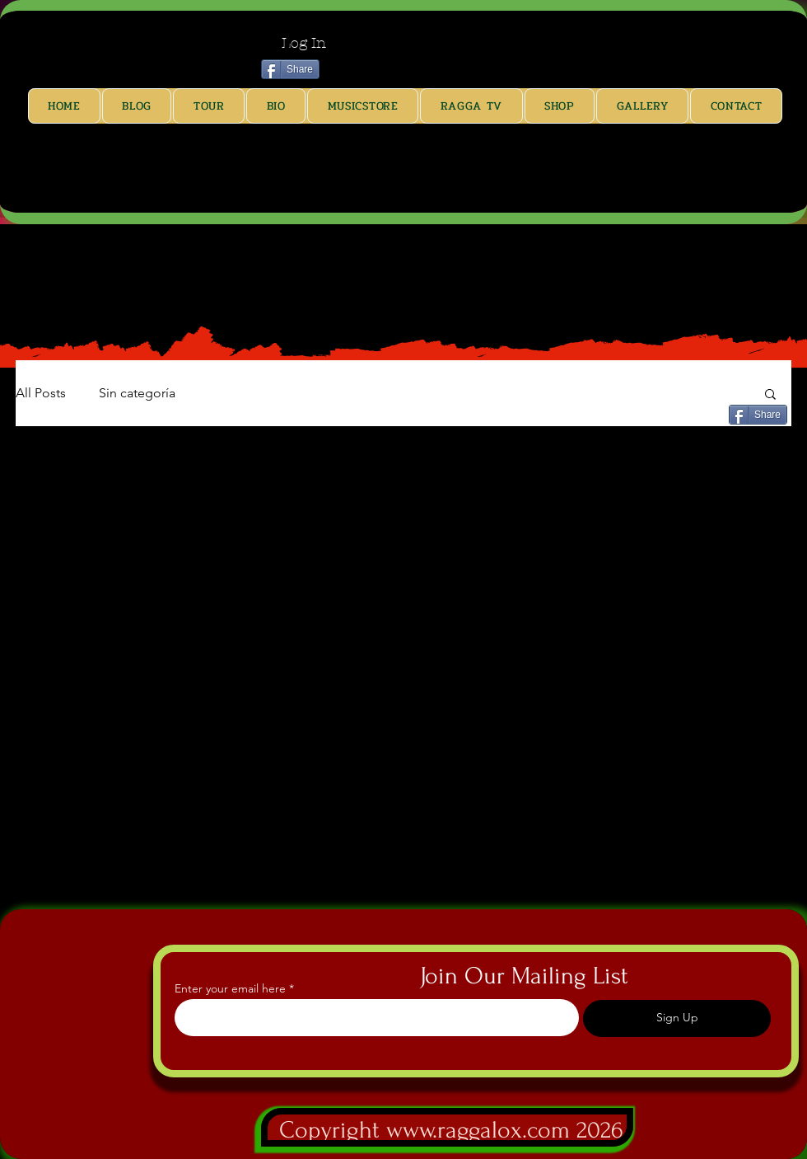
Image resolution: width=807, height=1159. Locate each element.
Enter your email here (230, 988)
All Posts (41, 393)
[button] (770, 395)
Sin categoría (137, 393)
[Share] (290, 69)
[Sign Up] (677, 1018)
